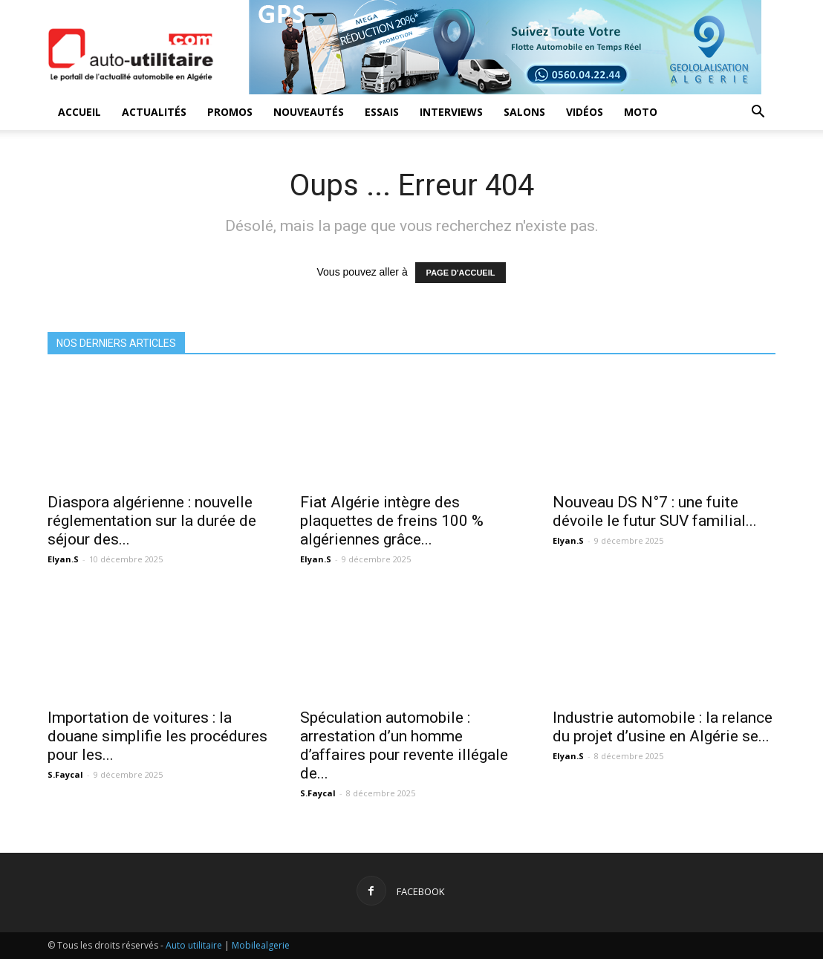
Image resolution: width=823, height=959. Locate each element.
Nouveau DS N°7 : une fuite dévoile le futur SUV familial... (655, 511)
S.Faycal (65, 774)
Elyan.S (63, 559)
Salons (524, 112)
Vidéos (584, 112)
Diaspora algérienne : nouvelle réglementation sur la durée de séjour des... (152, 520)
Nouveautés (308, 112)
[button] (757, 113)
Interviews (451, 112)
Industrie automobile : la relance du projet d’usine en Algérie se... (662, 727)
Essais (382, 112)
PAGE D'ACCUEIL (460, 272)
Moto (640, 112)
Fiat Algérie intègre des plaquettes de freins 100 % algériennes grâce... (392, 520)
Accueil (79, 112)
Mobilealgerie (261, 945)
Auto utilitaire (194, 945)
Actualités (154, 112)
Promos (230, 112)
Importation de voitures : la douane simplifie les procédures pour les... (157, 736)
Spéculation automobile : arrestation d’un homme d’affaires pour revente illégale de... (404, 745)
